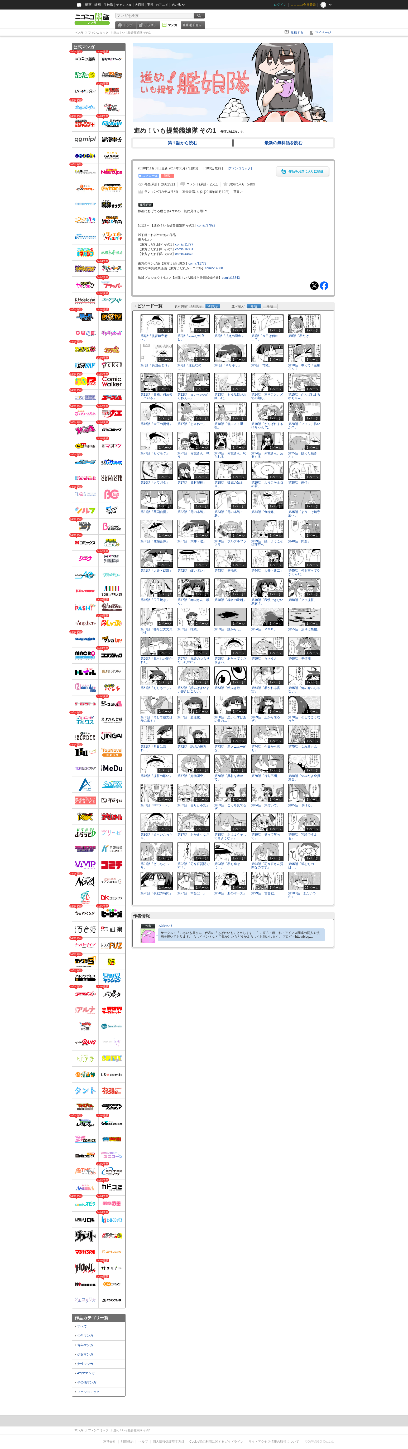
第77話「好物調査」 (191, 776)
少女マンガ (85, 1354)
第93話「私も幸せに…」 (227, 865)
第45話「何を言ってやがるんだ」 (304, 572)
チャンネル (124, 5)
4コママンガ (86, 1373)
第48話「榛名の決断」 (230, 600)
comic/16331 (184, 249)
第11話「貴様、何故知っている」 (156, 396)
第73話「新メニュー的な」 (230, 748)
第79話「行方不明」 (265, 776)
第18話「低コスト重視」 (228, 425)
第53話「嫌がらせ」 (228, 629)
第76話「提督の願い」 (156, 776)
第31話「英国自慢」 (155, 512)
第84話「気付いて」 (265, 805)
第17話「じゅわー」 (191, 424)
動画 (88, 5)
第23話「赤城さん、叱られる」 (230, 455)
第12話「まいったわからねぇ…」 (193, 396)
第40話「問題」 (299, 541)
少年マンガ (85, 1335)
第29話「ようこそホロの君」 (267, 484)
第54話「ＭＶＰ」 (264, 629)
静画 (97, 5)
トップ (127, 25)
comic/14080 (214, 268)
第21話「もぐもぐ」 (155, 453)
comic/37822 (206, 225)
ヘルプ (143, 1441)
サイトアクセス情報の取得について (273, 1441)
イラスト (150, 25)
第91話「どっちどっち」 (155, 865)
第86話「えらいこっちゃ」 (156, 836)
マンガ (172, 25)
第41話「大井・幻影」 (156, 570)
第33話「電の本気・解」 (228, 513)
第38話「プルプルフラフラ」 (230, 543)
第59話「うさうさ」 (265, 658)
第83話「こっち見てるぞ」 (230, 807)
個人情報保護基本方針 (168, 1441)
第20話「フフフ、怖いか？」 (304, 425)
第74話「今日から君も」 (265, 748)
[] (240, 168)
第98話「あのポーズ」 (230, 893)
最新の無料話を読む (284, 143)
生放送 (108, 5)
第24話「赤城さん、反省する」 (267, 455)
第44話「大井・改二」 (267, 570)
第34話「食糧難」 (264, 512)
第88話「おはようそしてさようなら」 (230, 836)
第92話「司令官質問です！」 (193, 865)
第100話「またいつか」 (302, 895)
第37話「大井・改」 (191, 541)
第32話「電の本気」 (191, 512)
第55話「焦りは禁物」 (304, 629)
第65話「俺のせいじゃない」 (304, 689)
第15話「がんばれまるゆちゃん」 (304, 396)
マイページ (323, 32)
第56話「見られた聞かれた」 (156, 660)
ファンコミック (88, 1392)
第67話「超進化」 (190, 717)
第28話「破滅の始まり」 (228, 484)
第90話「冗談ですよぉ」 (302, 836)
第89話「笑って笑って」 (265, 836)
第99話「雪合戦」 (264, 893)
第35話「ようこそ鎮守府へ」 (304, 513)
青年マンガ (85, 1345)
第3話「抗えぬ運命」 (229, 336)
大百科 (139, 5)
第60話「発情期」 (301, 658)
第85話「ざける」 (301, 805)
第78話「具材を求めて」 (228, 777)
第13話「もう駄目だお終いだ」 (230, 396)
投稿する (297, 32)
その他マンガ (86, 1382)
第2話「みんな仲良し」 (191, 337)
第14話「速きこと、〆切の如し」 (267, 396)
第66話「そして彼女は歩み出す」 (156, 719)
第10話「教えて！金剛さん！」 (304, 367)
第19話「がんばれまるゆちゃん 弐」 (267, 425)
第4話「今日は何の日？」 (265, 337)
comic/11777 (184, 244)
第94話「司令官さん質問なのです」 (267, 865)
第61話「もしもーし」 (156, 688)
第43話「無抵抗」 (227, 570)
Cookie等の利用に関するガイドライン (216, 1441)
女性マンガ (85, 1364)
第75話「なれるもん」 (304, 746)
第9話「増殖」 (261, 365)
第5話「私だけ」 (300, 336)
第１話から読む (182, 143)
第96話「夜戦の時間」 (156, 893)
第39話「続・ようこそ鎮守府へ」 (267, 543)
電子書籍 (195, 25)
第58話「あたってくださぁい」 (230, 660)
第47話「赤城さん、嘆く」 (193, 601)
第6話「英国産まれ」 (156, 365)
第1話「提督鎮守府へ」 (154, 337)
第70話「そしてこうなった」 (304, 719)
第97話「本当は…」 (191, 893)
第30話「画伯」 (299, 482)
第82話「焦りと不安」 (193, 805)
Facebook (324, 285)
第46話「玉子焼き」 (155, 600)
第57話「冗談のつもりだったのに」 (193, 660)
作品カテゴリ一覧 (91, 1318)
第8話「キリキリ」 (228, 365)
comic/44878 (184, 254)
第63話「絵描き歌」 (228, 688)
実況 (150, 5)
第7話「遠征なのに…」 (189, 367)
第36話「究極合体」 (155, 541)
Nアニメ (162, 5)
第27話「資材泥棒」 (191, 482)
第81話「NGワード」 (156, 805)
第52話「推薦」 (188, 629)
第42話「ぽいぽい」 (191, 570)
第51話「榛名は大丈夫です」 (156, 631)
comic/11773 (198, 263)
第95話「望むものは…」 (301, 865)
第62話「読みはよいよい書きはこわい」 (193, 689)
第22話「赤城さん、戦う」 (193, 455)
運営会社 (109, 1441)
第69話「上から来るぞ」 (265, 719)
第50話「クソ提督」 (302, 600)
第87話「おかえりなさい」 (193, 836)
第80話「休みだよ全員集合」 (304, 777)
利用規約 (127, 1441)
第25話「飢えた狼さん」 (302, 455)
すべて (82, 1326)
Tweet (314, 285)
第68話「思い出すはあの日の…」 (230, 719)
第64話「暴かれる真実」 (265, 689)
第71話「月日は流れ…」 (153, 748)
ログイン (280, 5)
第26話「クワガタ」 (155, 482)
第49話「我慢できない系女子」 (267, 601)
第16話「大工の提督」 (156, 424)
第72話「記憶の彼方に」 (191, 748)
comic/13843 (231, 278)
